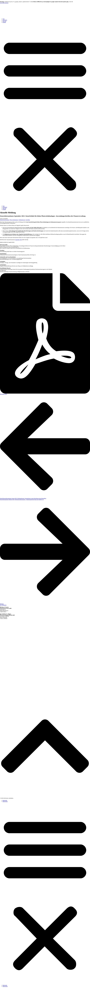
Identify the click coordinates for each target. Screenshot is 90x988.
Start (3, 18)
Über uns (4, 21)
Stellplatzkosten (22, 219)
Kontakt (4, 22)
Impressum (5, 800)
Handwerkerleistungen (4, 219)
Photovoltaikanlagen (14, 219)
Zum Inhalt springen (4, 2)
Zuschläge (28, 219)
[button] (45, 114)
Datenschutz (5, 801)
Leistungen (5, 20)
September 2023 (18, 239)
